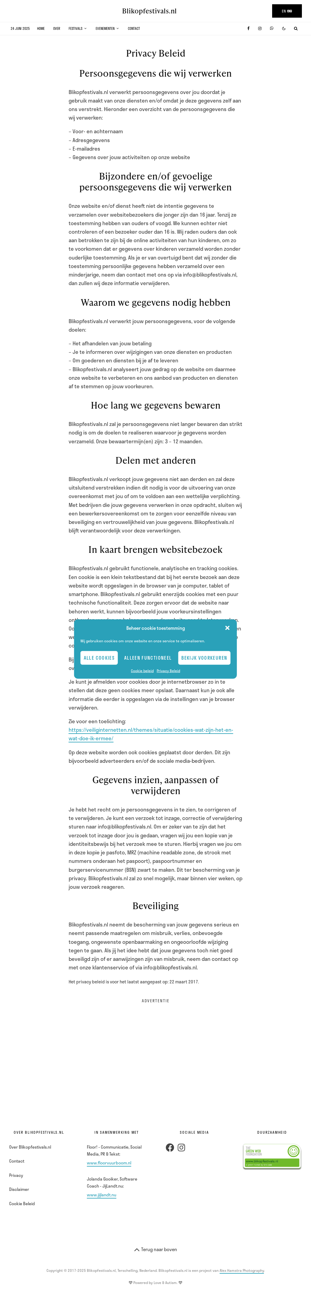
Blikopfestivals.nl (149, 11)
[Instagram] (260, 28)
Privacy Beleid (168, 670)
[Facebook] (248, 28)
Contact (134, 28)
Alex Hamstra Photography (242, 1270)
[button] (227, 628)
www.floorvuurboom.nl (109, 1163)
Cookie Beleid (22, 1203)
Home (41, 28)
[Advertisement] (156, 1052)
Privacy (16, 1175)
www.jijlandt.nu (101, 1195)
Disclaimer (19, 1189)
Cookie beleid (142, 670)
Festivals (75, 28)
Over (56, 28)
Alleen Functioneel (148, 657)
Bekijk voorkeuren (204, 657)
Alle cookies (99, 657)
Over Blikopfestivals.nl (30, 1147)
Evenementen (105, 28)
